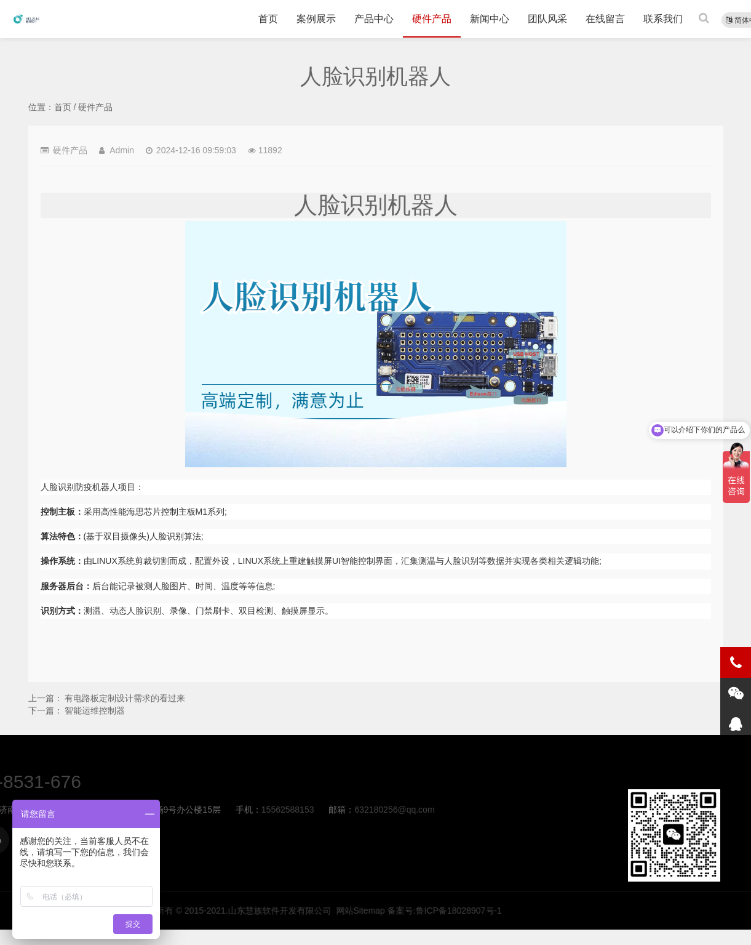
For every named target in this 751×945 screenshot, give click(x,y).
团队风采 (547, 19)
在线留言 (605, 19)
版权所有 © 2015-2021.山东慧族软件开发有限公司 (513, 910)
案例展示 (316, 19)
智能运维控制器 (95, 710)
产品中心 (374, 19)
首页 (268, 19)
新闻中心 (489, 19)
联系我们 (663, 19)
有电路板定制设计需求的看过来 (125, 698)
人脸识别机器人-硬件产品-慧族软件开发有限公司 (26, 19)
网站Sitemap (638, 910)
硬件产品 (431, 19)
